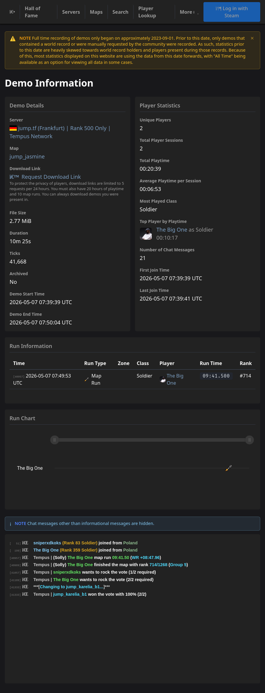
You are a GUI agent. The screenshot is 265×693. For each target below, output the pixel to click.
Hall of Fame (32, 12)
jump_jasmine (27, 156)
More (189, 12)
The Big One (172, 229)
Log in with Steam (232, 12)
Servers (71, 12)
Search (120, 12)
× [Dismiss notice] (252, 38)
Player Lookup (147, 12)
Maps (96, 12)
